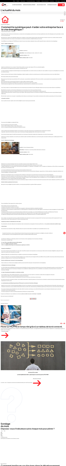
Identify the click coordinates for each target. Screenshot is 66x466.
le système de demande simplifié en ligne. (53, 223)
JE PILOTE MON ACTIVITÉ (41, 4)
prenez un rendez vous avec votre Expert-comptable (31, 293)
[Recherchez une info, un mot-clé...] (32, 13)
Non (4, 430)
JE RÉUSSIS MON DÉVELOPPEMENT (29, 4)
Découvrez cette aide (37, 382)
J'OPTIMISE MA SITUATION (51, 4)
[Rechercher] (64, 13)
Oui (1, 430)
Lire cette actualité (4, 335)
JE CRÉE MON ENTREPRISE (17, 4)
